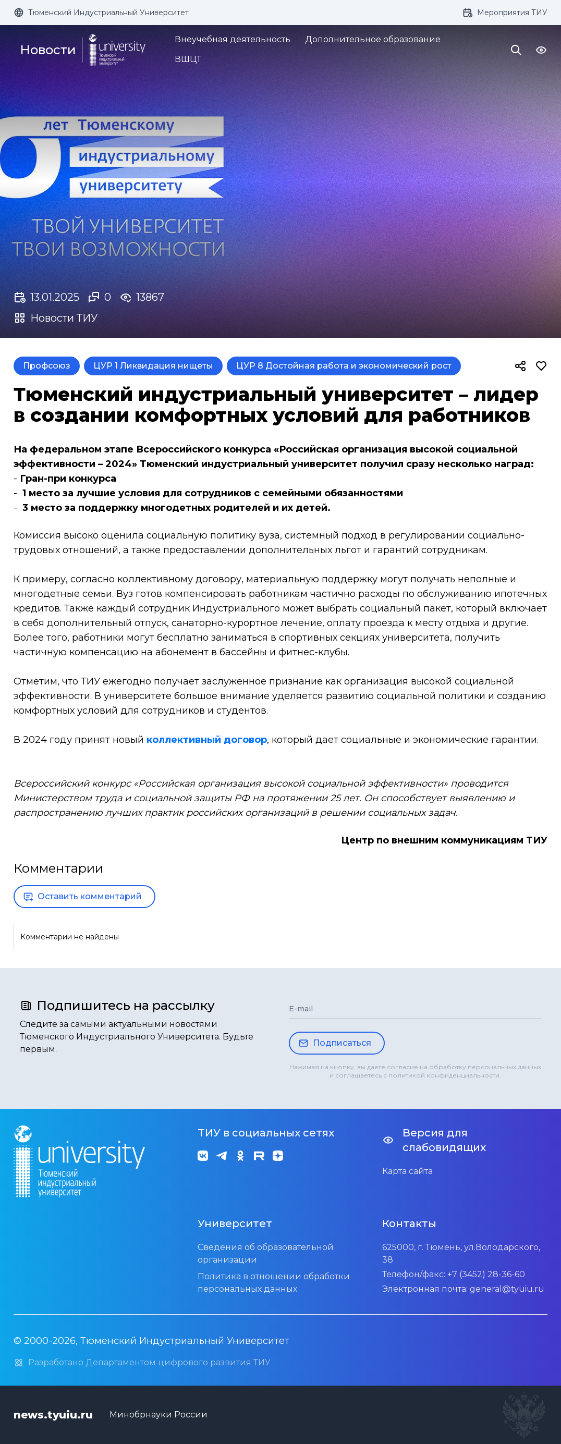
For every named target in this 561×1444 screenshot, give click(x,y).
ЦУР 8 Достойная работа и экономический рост (344, 366)
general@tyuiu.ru (507, 1289)
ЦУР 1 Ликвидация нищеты (153, 366)
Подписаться (334, 1043)
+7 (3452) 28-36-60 (486, 1274)
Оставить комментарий (82, 896)
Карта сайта (407, 1171)
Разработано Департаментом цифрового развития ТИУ (142, 1362)
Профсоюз (46, 366)
